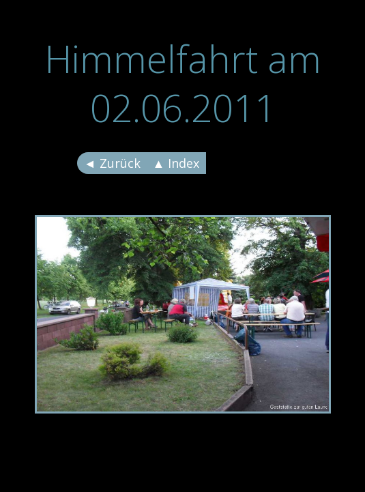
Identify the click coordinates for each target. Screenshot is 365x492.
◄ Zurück (112, 163)
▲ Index (176, 163)
